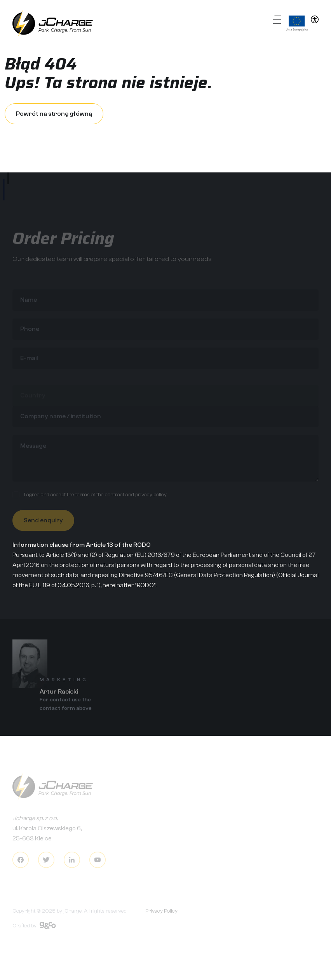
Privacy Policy (161, 914)
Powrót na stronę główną (54, 113)
